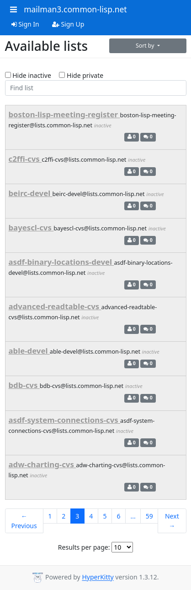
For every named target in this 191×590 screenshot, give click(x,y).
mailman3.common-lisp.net (75, 9)
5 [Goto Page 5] (104, 516)
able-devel (29, 350)
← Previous (24, 521)
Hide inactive (28, 75)
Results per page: (84, 547)
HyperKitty (97, 577)
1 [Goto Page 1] (50, 516)
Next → (172, 521)
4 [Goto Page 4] (91, 516)
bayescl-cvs (31, 227)
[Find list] (95, 88)
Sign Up (68, 24)
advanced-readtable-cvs (55, 306)
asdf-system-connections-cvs (65, 420)
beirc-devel (31, 193)
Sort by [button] (146, 45)
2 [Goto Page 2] (63, 516)
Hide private (81, 75)
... (132, 516)
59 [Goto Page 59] (149, 516)
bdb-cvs (24, 385)
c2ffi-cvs (25, 158)
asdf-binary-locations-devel (61, 262)
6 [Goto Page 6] (118, 516)
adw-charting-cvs (42, 464)
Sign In (25, 24)
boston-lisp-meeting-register (64, 114)
